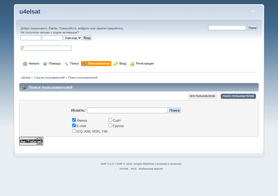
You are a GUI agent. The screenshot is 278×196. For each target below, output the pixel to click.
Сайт (115, 120)
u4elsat (29, 11)
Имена (79, 120)
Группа (116, 126)
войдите (83, 28)
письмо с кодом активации (58, 32)
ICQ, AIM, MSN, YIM (90, 131)
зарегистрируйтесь (109, 28)
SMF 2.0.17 (108, 163)
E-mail (79, 126)
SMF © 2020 (124, 163)
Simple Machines (144, 163)
